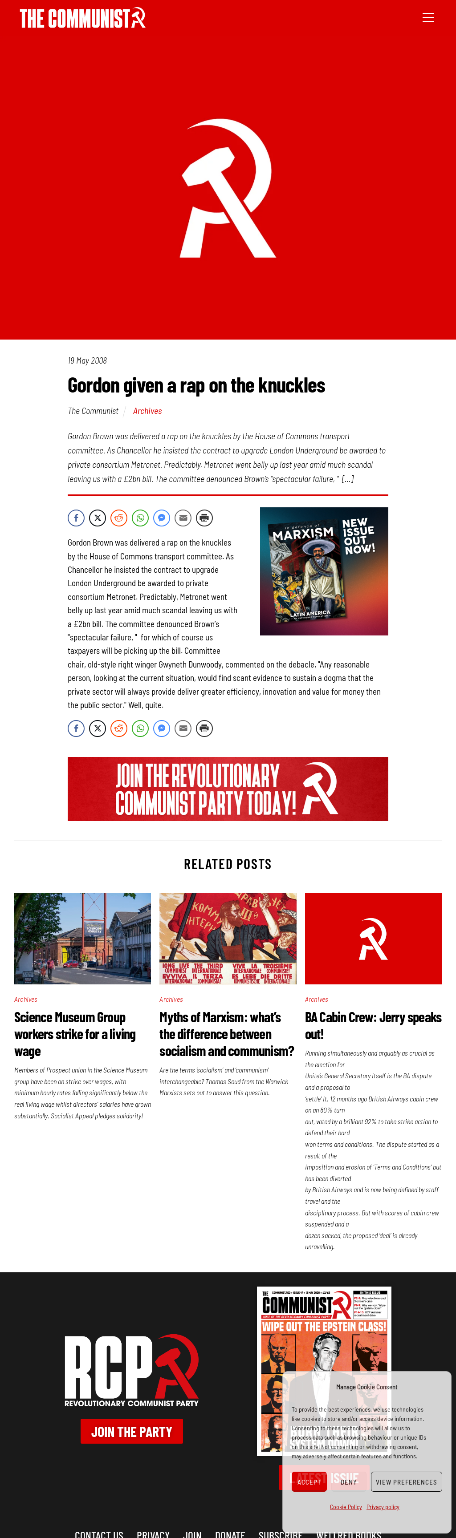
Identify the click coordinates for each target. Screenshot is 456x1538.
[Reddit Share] (118, 518)
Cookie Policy (346, 1506)
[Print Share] (204, 518)
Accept (309, 1482)
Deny (349, 1482)
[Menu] (428, 16)
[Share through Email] (183, 518)
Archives (147, 410)
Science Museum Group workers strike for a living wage (74, 1033)
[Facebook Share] (76, 518)
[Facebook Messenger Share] (161, 518)
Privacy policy (382, 1506)
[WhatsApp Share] (140, 518)
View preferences (406, 1482)
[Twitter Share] (97, 518)
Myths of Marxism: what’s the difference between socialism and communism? (226, 1033)
